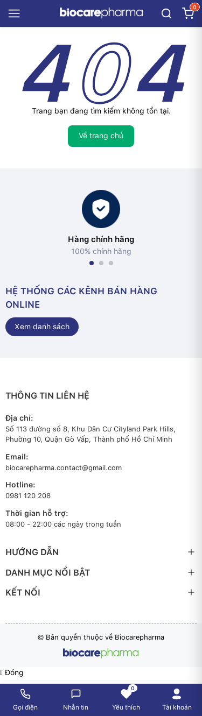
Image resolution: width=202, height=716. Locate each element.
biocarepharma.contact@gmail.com (63, 468)
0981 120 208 (28, 496)
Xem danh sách (42, 326)
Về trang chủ (101, 135)
